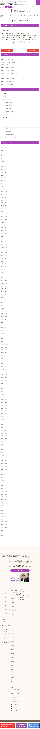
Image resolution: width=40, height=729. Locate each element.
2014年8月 (3, 474)
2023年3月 (3, 205)
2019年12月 (4, 311)
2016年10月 (4, 408)
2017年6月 (3, 386)
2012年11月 (4, 524)
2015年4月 (3, 452)
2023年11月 (4, 191)
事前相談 (22, 594)
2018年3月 (3, 363)
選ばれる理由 (6, 621)
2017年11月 (4, 375)
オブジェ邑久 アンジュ (7, 599)
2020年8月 (3, 291)
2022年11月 (4, 216)
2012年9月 (3, 530)
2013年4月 (3, 510)
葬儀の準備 (8, 108)
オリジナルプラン (6, 629)
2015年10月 (4, 438)
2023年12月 (4, 189)
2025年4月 (3, 169)
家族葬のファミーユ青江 (15, 648)
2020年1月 (3, 308)
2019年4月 (3, 333)
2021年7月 (3, 261)
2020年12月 (4, 280)
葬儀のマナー (9, 105)
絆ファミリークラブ (6, 643)
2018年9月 (3, 352)
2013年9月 (3, 499)
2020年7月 (3, 294)
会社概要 (22, 600)
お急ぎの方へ (6, 638)
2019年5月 (3, 330)
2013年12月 (4, 491)
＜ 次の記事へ (7, 50)
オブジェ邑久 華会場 (6, 603)
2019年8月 (3, 322)
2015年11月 (4, 436)
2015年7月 (3, 444)
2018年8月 (3, 355)
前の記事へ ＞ (33, 50)
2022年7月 (3, 228)
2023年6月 (3, 197)
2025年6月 (3, 164)
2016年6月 (3, 416)
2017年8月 (3, 383)
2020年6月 (3, 297)
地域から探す (4, 588)
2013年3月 (3, 513)
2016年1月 (3, 430)
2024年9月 (3, 172)
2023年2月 (3, 208)
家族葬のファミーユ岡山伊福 (15, 600)
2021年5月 (3, 266)
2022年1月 (3, 244)
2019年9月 (3, 319)
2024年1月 (3, 186)
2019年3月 (3, 336)
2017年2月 (3, 397)
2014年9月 (3, 472)
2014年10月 (4, 469)
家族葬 (5, 631)
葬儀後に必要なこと (10, 111)
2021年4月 (3, 269)
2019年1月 (3, 341)
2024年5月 (3, 178)
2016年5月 (3, 419)
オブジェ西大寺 (5, 614)
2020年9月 (3, 289)
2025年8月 (3, 158)
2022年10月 (4, 219)
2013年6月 (3, 505)
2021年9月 (3, 255)
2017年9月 (3, 380)
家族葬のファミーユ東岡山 (15, 624)
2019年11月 (4, 314)
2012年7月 (3, 535)
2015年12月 (4, 433)
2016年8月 (3, 413)
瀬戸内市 (3, 590)
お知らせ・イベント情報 (10, 114)
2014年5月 (3, 483)
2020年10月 (4, 286)
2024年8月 (3, 175)
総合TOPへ (8, 7)
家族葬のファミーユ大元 (15, 671)
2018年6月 (3, 358)
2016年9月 (3, 411)
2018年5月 (3, 361)
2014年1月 (3, 488)
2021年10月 (4, 252)
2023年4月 (3, 203)
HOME (20, 570)
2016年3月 (3, 424)
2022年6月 (3, 230)
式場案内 (5, 592)
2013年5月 (3, 508)
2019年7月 (3, 325)
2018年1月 (3, 369)
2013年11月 (4, 494)
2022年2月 (3, 241)
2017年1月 (3, 399)
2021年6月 (3, 264)
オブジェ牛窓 (7, 610)
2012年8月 (3, 533)
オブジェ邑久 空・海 (6, 607)
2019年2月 (3, 338)
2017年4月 (3, 391)
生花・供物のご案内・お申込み (27, 596)
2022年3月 (3, 239)
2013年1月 (3, 519)
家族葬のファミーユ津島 (15, 663)
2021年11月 (4, 250)
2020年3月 (3, 302)
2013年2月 (3, 516)
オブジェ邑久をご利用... (9, 76)
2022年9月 (3, 222)
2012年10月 (4, 527)
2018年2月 (3, 366)
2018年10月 (4, 350)
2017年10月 (4, 377)
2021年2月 (3, 275)
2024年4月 (3, 180)
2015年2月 (3, 458)
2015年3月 (3, 455)
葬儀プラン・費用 (6, 625)
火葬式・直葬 (7, 633)
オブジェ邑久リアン (6, 595)
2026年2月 (3, 150)
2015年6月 (3, 447)
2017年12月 (4, 372)
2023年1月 (3, 211)
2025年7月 (3, 161)
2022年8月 (3, 225)
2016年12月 (4, 402)
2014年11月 (4, 466)
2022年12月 (4, 214)
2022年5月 (3, 233)
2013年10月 (4, 497)
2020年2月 (3, 305)
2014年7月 (3, 477)
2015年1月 (3, 461)
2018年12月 (4, 344)
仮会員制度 (22, 590)
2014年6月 (3, 480)
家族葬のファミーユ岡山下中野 (15, 608)
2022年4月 (3, 236)
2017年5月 (3, 388)
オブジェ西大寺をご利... (9, 84)
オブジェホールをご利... (9, 59)
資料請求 (22, 592)
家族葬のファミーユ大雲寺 (15, 656)
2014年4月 (3, 485)
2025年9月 (3, 155)
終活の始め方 (9, 102)
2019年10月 (4, 316)
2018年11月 (4, 347)
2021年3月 (3, 272)
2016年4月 (3, 422)
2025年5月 (3, 166)
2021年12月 (4, 247)
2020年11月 (4, 283)
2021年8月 (3, 258)
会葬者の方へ (23, 598)
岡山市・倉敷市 (14, 590)
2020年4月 (3, 300)
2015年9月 (3, 441)
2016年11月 (4, 405)
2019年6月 (3, 327)
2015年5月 (3, 449)
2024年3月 (3, 183)
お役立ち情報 (7, 99)
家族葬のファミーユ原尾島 (15, 616)
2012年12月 (4, 522)
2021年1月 (3, 277)
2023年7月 (3, 194)
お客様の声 (7, 96)
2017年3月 (3, 394)
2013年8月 (3, 502)
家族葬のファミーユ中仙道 (15, 632)
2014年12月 (4, 463)
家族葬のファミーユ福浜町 (15, 640)
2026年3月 (3, 147)
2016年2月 (3, 427)
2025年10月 (4, 153)
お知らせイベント (6, 619)
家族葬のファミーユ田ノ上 (15, 679)
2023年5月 (3, 200)
